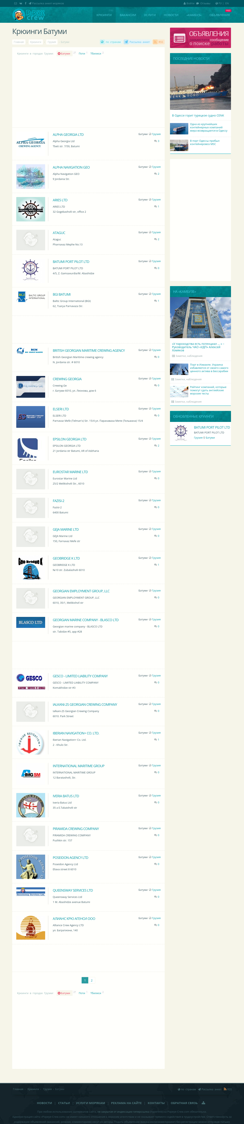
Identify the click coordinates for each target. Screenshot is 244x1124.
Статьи (64, 1103)
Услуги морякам (90, 1103)
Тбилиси (95, 53)
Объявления (220, 15)
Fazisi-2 (58, 500)
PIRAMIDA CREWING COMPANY (76, 828)
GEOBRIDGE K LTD (66, 558)
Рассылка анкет (140, 42)
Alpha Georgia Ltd (68, 134)
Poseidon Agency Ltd (70, 857)
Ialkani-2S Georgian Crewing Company (85, 704)
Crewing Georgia (67, 379)
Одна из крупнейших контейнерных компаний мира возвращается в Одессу (199, 127)
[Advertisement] (88, 329)
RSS (161, 42)
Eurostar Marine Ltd (70, 471)
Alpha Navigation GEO (71, 167)
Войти (189, 3)
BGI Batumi (62, 294)
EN (227, 3)
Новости (171, 15)
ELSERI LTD (61, 409)
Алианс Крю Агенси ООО (74, 918)
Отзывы (205, 3)
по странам (113, 42)
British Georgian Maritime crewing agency (89, 350)
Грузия (154, 134)
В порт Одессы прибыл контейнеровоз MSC (195, 143)
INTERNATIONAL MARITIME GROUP (78, 765)
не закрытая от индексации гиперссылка (123, 1111)
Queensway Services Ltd (73, 890)
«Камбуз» (194, 15)
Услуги (150, 15)
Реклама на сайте (126, 1103)
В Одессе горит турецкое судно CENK (198, 115)
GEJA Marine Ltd (65, 529)
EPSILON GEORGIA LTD (69, 439)
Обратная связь (184, 1103)
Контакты (156, 1103)
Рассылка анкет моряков (48, 3)
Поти (82, 53)
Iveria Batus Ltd (66, 796)
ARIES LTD (60, 200)
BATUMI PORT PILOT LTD (71, 261)
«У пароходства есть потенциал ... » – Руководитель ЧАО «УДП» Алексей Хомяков (198, 347)
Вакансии (128, 15)
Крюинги (104, 15)
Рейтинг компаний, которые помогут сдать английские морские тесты (199, 390)
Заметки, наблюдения (189, 356)
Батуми (66, 53)
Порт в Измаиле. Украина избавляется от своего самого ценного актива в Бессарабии (199, 368)
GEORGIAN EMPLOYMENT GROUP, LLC (81, 591)
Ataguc (59, 232)
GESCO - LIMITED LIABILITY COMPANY (80, 676)
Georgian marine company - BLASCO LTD (86, 620)
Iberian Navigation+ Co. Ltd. (76, 733)
